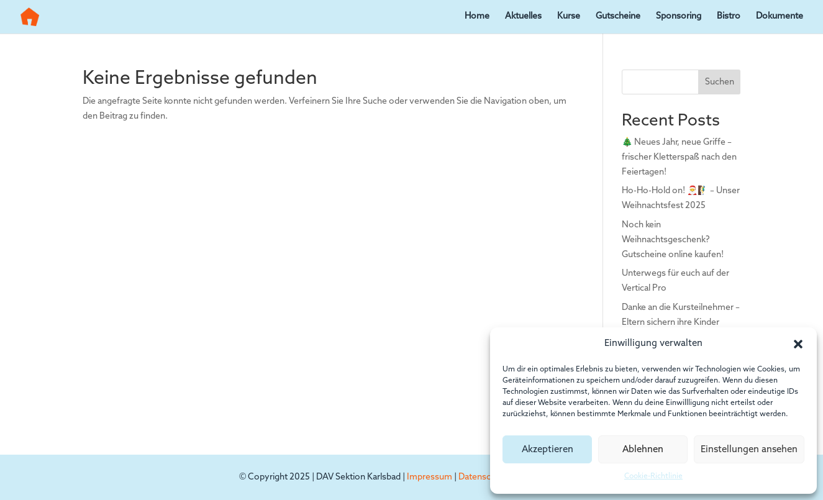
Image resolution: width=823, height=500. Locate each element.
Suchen (719, 82)
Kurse (568, 17)
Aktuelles (523, 17)
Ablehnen (642, 449)
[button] (798, 344)
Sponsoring (678, 17)
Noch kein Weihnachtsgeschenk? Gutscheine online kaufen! (673, 240)
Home (477, 17)
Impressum (429, 477)
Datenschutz (483, 477)
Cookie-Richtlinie (653, 476)
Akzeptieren (547, 449)
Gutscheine (618, 17)
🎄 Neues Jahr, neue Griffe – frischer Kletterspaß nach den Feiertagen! (679, 157)
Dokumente (779, 17)
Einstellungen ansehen (749, 449)
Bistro (728, 17)
